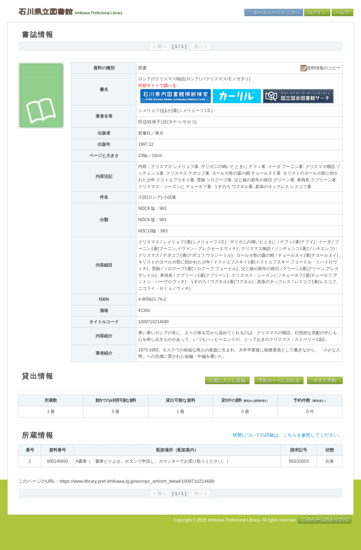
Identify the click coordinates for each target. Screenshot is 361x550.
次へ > (200, 46)
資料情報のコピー (320, 68)
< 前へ (159, 46)
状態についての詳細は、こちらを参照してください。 (288, 435)
